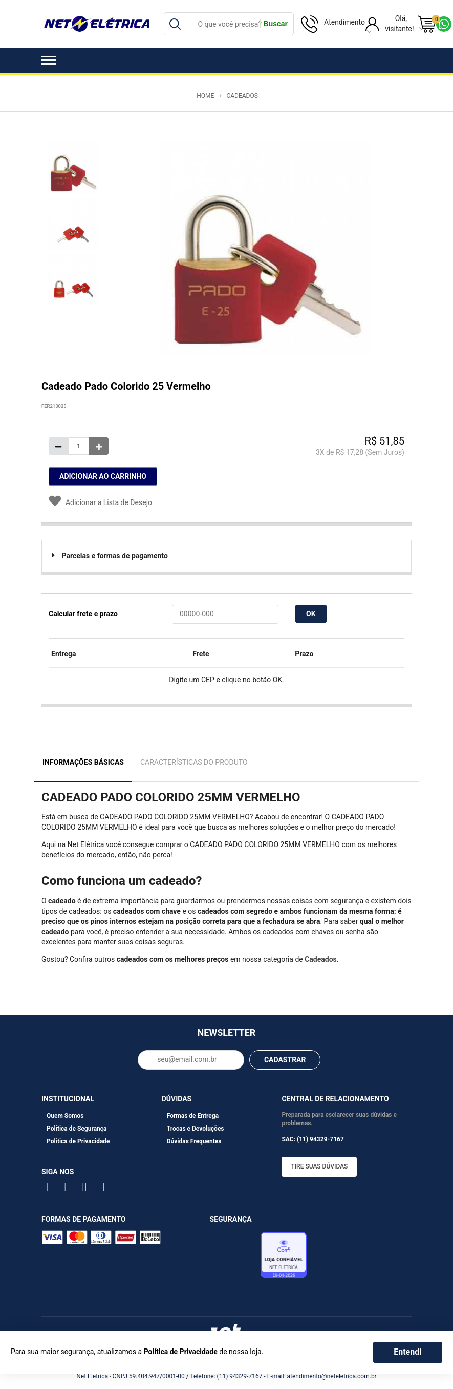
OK (311, 614)
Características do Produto (194, 762)
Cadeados (241, 96)
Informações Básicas (83, 762)
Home (205, 96)
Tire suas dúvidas (319, 1166)
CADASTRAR (285, 1060)
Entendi (407, 1352)
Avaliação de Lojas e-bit (233, 1257)
